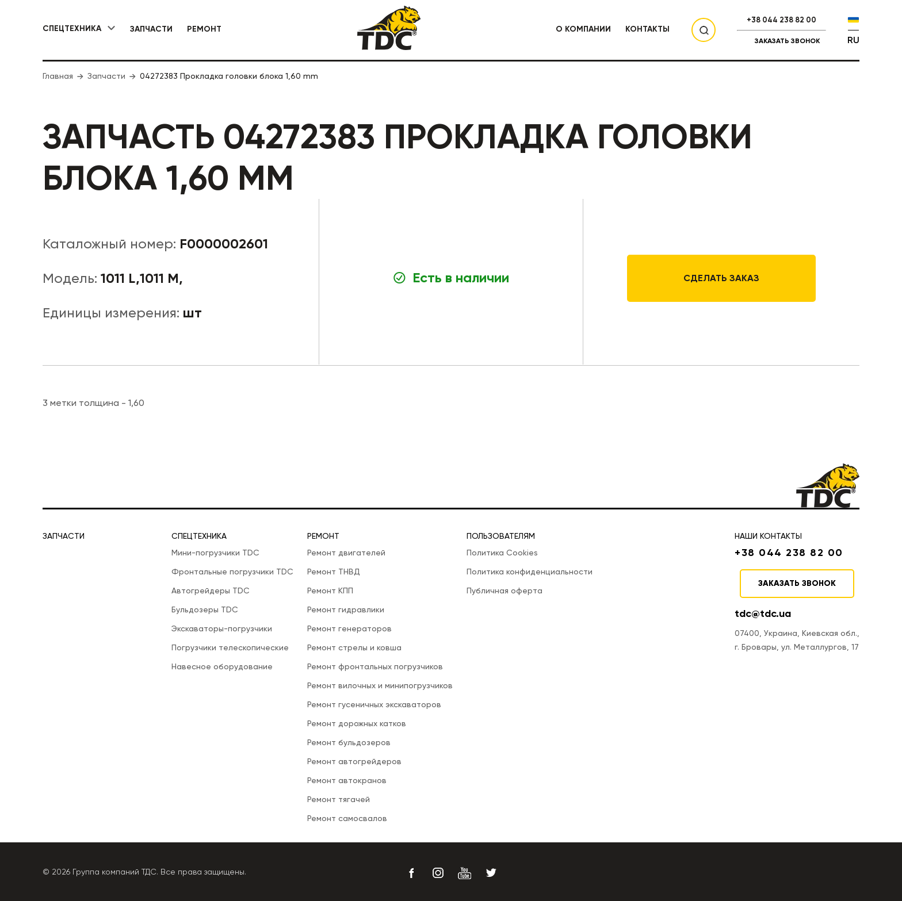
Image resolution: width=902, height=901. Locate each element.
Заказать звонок (787, 41)
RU (853, 39)
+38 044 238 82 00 (781, 20)
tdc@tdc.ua (763, 613)
